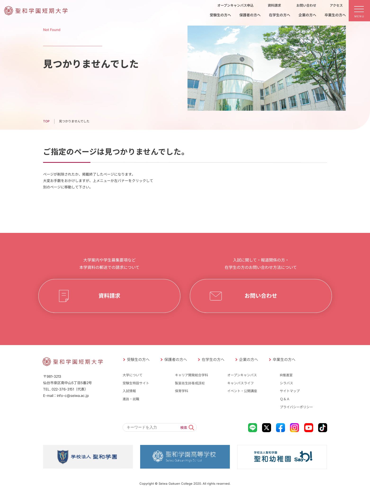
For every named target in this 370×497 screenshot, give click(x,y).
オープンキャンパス (242, 375)
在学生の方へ (212, 359)
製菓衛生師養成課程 (190, 383)
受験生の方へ (138, 359)
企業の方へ (248, 359)
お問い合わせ (260, 296)
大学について (132, 375)
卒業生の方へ (283, 359)
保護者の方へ (175, 359)
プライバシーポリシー (296, 407)
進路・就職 (130, 399)
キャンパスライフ (240, 383)
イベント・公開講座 (242, 391)
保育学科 (181, 391)
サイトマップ (290, 391)
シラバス (286, 383)
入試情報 (129, 391)
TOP (46, 121)
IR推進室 (286, 375)
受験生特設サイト (135, 383)
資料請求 (109, 296)
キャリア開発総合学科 (191, 375)
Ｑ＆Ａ (285, 399)
